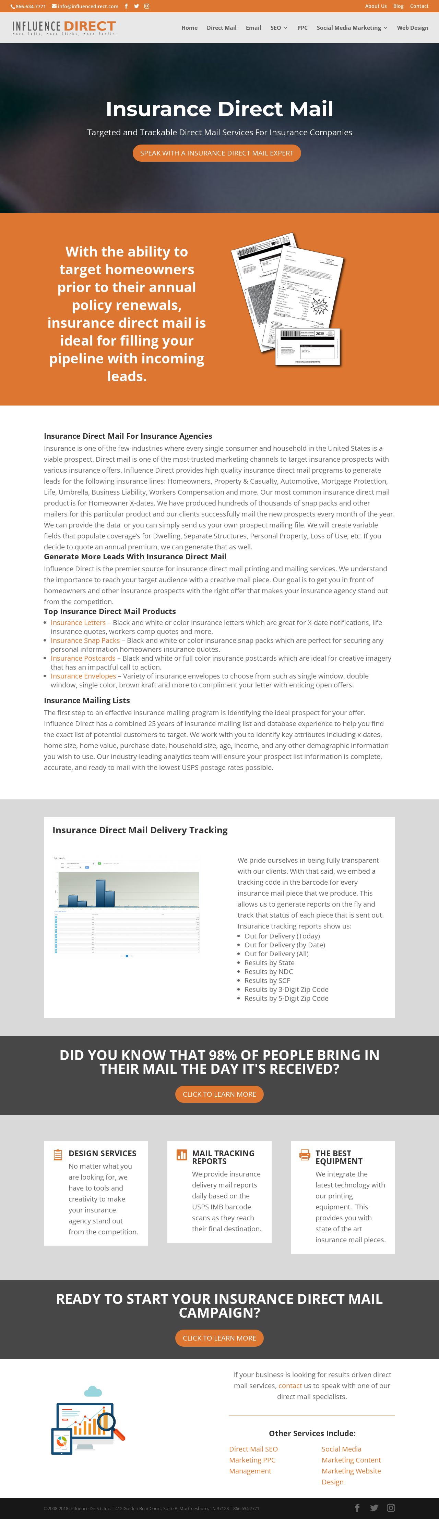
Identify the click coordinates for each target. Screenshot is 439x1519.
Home (189, 28)
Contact (419, 6)
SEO (276, 28)
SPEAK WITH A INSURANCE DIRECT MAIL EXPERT (217, 153)
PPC (302, 28)
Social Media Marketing (349, 28)
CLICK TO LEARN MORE (219, 1094)
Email (253, 28)
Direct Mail (222, 28)
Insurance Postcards (83, 658)
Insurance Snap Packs (85, 640)
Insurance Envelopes (83, 676)
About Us (376, 6)
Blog (398, 6)
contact (290, 1385)
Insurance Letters (78, 622)
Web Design (413, 28)
